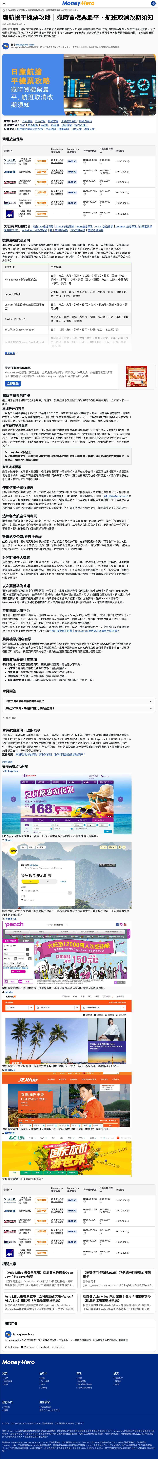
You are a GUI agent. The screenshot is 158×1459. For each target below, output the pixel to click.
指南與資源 (46, 1407)
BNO (22, 125)
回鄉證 (44, 125)
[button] (79, 701)
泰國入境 (89, 129)
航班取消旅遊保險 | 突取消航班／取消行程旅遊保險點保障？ (50, 754)
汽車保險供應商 (85, 1388)
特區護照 (33, 125)
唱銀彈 (55, 125)
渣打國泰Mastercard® (116, 496)
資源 (6, 1384)
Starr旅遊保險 (85, 226)
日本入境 (76, 129)
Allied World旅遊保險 (34, 230)
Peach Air (10, 918)
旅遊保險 (12, 10)
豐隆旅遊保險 (95, 230)
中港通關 (50, 129)
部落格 (22, 10)
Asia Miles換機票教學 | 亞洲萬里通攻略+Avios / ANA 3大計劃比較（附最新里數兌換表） (39, 1298)
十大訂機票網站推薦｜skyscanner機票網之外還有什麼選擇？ (84, 630)
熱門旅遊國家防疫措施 (30, 129)
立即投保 (13, 383)
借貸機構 (8, 1381)
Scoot (9, 840)
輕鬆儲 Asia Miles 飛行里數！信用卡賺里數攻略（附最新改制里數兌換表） (117, 1298)
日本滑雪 (27, 121)
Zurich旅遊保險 (65, 226)
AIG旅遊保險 (77, 230)
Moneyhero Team (25, 44)
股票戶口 (119, 1378)
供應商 (44, 1388)
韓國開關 (63, 129)
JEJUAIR (10, 1070)
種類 (43, 1378)
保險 (80, 1378)
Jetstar (9, 992)
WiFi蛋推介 (81, 125)
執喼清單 (66, 125)
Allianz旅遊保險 (104, 226)
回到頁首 (7, 762)
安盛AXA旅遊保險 (43, 226)
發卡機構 (45, 1381)
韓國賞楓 (53, 121)
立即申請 (41, 161)
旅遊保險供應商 (85, 1384)
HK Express (11, 771)
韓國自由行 (85, 121)
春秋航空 (10, 1133)
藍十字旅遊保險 (59, 230)
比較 (6, 1378)
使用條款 (142, 1448)
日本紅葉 (40, 121)
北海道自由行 (69, 121)
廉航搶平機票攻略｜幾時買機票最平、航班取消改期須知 (53, 10)
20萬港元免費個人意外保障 (57, 161)
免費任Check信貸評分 (49, 1410)
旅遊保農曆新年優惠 (18, 368)
